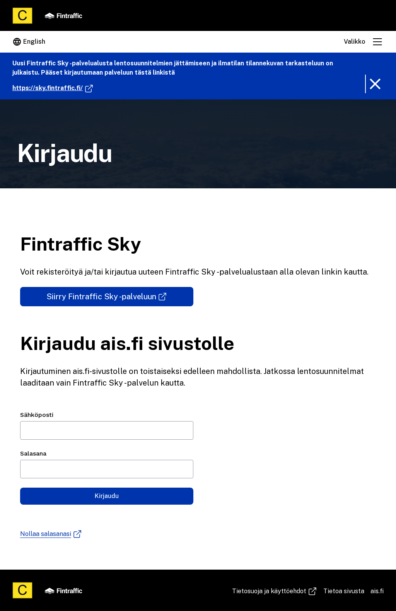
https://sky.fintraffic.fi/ (53, 88)
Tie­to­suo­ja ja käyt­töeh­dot (274, 591)
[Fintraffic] (63, 15)
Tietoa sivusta (343, 591)
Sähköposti (36, 414)
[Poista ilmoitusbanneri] (374, 84)
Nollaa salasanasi (51, 534)
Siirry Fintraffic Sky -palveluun (119, 299)
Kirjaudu (107, 496)
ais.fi (377, 591)
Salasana (33, 453)
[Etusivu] (22, 15)
